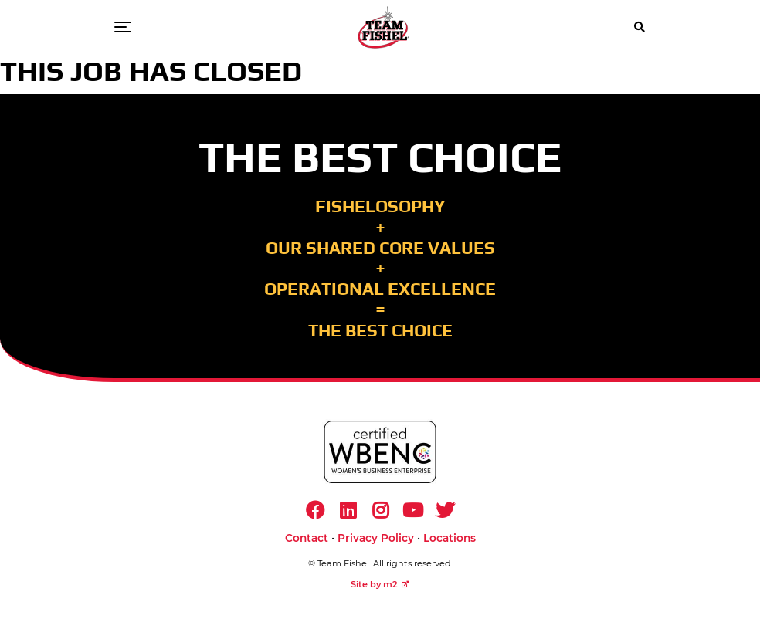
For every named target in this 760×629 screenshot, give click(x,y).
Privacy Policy (376, 538)
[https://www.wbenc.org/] (380, 452)
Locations (449, 538)
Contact (306, 538)
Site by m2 (380, 584)
